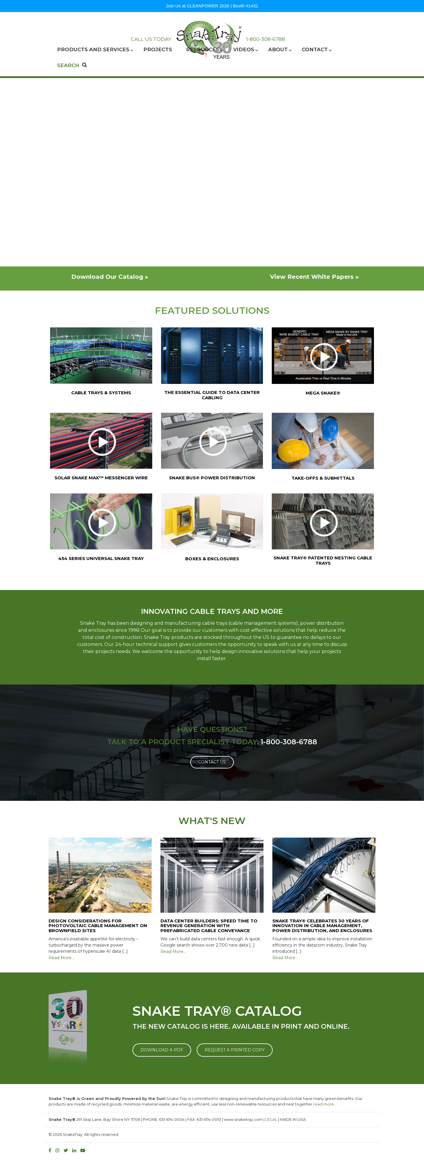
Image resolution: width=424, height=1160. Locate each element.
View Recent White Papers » (314, 276)
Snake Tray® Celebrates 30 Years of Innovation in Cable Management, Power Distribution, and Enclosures (322, 925)
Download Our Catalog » (109, 276)
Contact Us (212, 762)
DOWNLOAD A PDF (161, 1050)
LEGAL (271, 1119)
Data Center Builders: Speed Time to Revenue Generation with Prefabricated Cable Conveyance (208, 925)
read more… (325, 1104)
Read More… (61, 957)
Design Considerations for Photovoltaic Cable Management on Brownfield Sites (98, 925)
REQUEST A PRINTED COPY (235, 1050)
